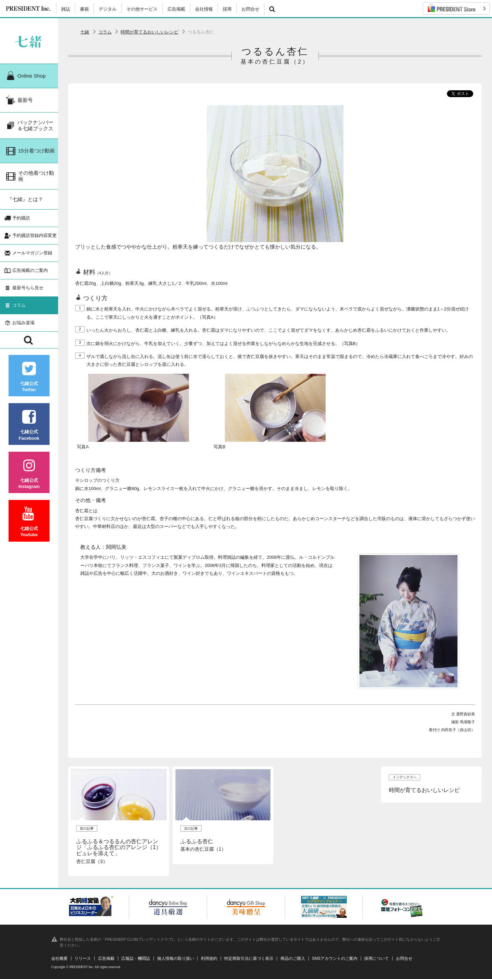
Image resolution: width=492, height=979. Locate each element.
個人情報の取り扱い (175, 958)
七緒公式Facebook (29, 425)
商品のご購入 (293, 958)
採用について (376, 958)
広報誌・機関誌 (135, 958)
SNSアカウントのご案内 (334, 958)
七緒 (84, 32)
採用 (227, 9)
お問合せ (250, 9)
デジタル (108, 9)
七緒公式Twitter (29, 377)
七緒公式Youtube (29, 522)
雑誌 (65, 9)
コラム (105, 32)
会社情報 (204, 9)
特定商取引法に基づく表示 (248, 958)
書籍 (84, 9)
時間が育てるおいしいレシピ (149, 32)
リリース (82, 958)
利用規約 (209, 958)
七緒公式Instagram (29, 474)
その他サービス (142, 9)
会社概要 (59, 958)
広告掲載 (176, 9)
